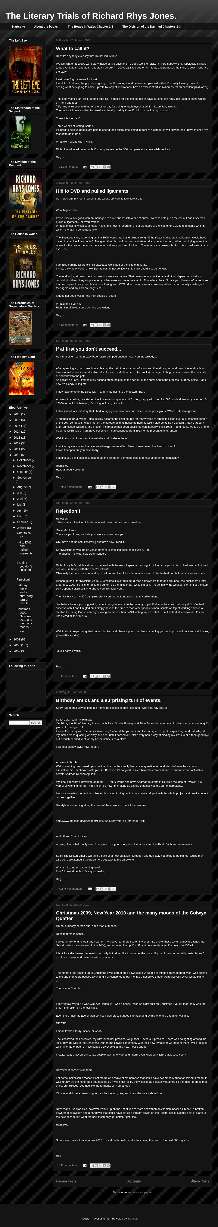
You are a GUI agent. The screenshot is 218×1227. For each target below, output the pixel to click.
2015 (17, 425)
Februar (22, 522)
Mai (20, 504)
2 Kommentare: (69, 166)
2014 (17, 431)
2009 (17, 639)
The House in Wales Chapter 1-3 (90, 26)
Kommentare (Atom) (140, 1192)
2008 (17, 645)
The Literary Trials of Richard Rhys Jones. (91, 16)
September (24, 477)
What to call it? (72, 48)
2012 (17, 443)
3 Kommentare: (69, 1165)
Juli (19, 493)
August (22, 487)
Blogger (132, 1218)
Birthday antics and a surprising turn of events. (109, 700)
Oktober (23, 472)
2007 (17, 651)
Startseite (18, 26)
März (21, 516)
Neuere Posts (66, 1181)
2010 (17, 455)
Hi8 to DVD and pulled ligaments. (93, 191)
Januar (22, 528)
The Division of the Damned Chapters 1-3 (151, 26)
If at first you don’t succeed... (88, 349)
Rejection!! (68, 511)
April (20, 510)
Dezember (24, 460)
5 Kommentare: (69, 324)
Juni (20, 498)
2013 (17, 437)
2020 (17, 414)
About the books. (46, 26)
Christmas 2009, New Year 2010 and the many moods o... (24, 619)
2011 (17, 449)
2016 (17, 420)
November (24, 466)
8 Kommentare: (69, 676)
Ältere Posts (200, 1181)
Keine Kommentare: (71, 486)
